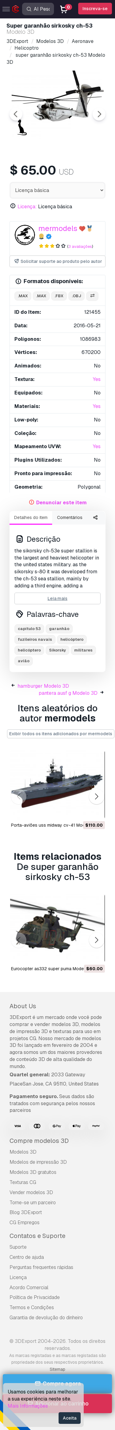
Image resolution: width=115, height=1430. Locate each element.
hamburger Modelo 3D (43, 686)
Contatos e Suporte (37, 1236)
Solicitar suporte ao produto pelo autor (57, 261)
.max (23, 295)
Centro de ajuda (27, 1257)
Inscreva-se (95, 8)
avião (23, 660)
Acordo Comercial (29, 1287)
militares (83, 650)
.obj (76, 295)
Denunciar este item (61, 502)
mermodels (57, 228)
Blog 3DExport (26, 1212)
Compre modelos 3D (39, 1141)
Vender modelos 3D (31, 1192)
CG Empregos (25, 1222)
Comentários (69, 517)
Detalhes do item (31, 517)
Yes (97, 379)
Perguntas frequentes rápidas (41, 1267)
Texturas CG (23, 1182)
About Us (23, 1006)
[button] (96, 796)
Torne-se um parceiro (33, 1202)
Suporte (18, 1247)
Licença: (27, 206)
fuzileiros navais (35, 639)
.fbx (59, 295)
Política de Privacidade (35, 1297)
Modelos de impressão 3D (38, 1162)
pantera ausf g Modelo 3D (68, 693)
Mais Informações (28, 1406)
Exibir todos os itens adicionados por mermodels (60, 733)
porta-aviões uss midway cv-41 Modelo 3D (54, 825)
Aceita (69, 1418)
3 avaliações (80, 246)
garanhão (59, 628)
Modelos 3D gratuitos (33, 1172)
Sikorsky (57, 650)
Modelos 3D (23, 1152)
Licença (18, 1277)
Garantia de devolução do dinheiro (46, 1317)
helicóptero (71, 639)
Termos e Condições (32, 1307)
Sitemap (57, 1369)
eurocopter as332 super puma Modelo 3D (52, 968)
